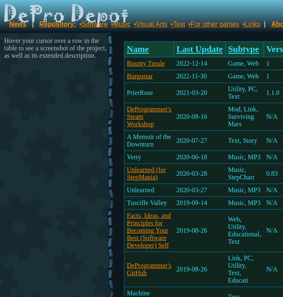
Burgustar (140, 76)
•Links (251, 24)
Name (138, 49)
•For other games (213, 24)
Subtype (243, 49)
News (17, 24)
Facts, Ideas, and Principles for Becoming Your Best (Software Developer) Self (149, 230)
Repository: (57, 24)
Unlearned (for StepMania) (146, 173)
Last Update (199, 49)
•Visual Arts (150, 24)
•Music (121, 24)
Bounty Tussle (146, 63)
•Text (178, 24)
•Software (93, 24)
